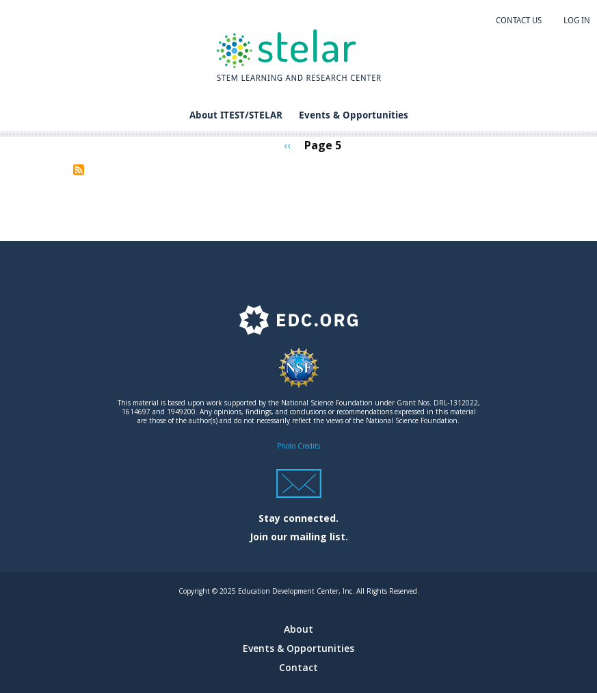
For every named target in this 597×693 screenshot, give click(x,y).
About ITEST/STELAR (235, 115)
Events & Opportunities (353, 115)
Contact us (519, 20)
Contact (298, 667)
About (298, 628)
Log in (576, 20)
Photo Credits (298, 446)
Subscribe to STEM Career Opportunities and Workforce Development (78, 169)
